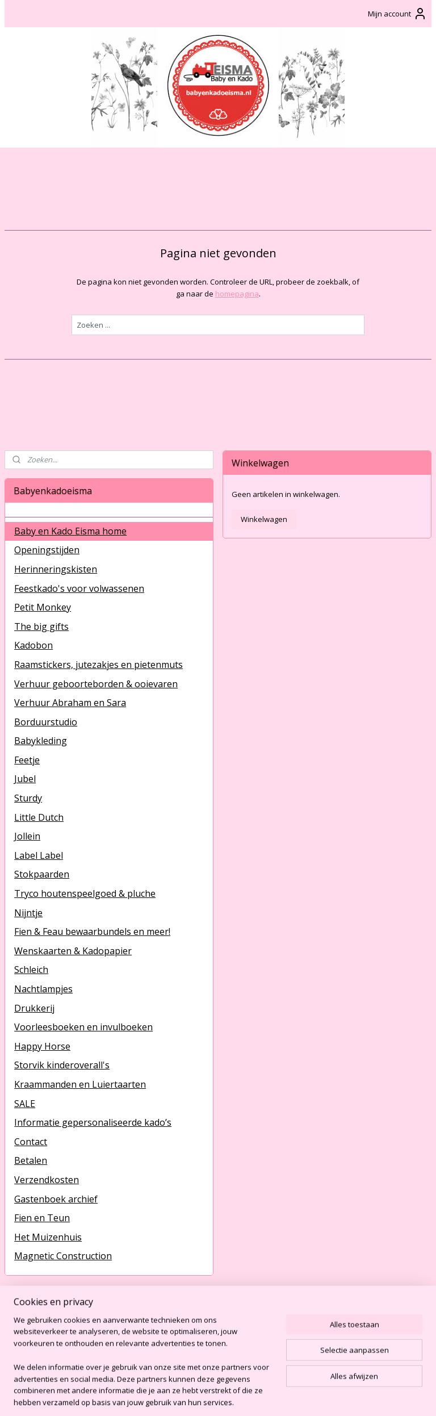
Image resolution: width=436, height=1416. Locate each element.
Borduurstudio (45, 722)
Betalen (30, 1160)
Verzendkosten (46, 1179)
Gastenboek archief (56, 1199)
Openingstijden (46, 550)
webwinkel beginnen (249, 1395)
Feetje (27, 760)
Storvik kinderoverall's (62, 1065)
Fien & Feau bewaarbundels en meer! (92, 931)
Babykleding (40, 740)
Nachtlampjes (43, 989)
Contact (30, 1141)
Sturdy (28, 798)
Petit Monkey (42, 607)
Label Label (38, 855)
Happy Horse (42, 1046)
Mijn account (397, 13)
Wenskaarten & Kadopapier (73, 951)
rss (206, 1395)
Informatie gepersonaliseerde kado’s (92, 1122)
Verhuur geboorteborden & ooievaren (96, 684)
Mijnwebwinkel (348, 1395)
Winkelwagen (264, 519)
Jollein (27, 836)
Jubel (25, 778)
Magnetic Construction (63, 1256)
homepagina (237, 294)
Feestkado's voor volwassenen (79, 588)
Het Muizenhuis (48, 1237)
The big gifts (41, 626)
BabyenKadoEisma (46, 1321)
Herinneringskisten (55, 569)
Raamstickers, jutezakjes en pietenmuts (98, 664)
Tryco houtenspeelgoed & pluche (85, 893)
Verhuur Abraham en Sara (70, 702)
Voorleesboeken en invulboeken (83, 1027)
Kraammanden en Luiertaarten (80, 1084)
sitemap (182, 1395)
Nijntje (28, 913)
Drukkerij (34, 1008)
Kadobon (33, 645)
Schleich (31, 969)
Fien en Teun (42, 1218)
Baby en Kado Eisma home (70, 531)
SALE (24, 1103)
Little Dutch (39, 817)
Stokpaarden (41, 874)
